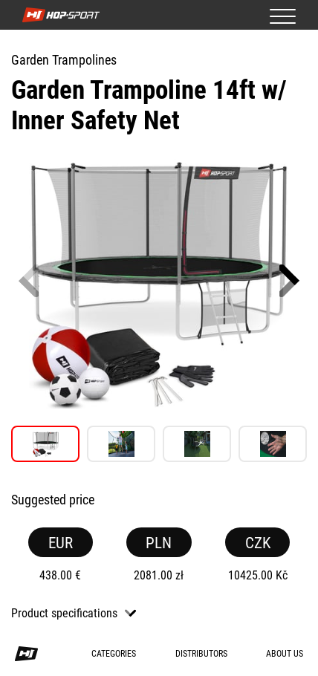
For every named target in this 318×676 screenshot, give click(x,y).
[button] (289, 280)
